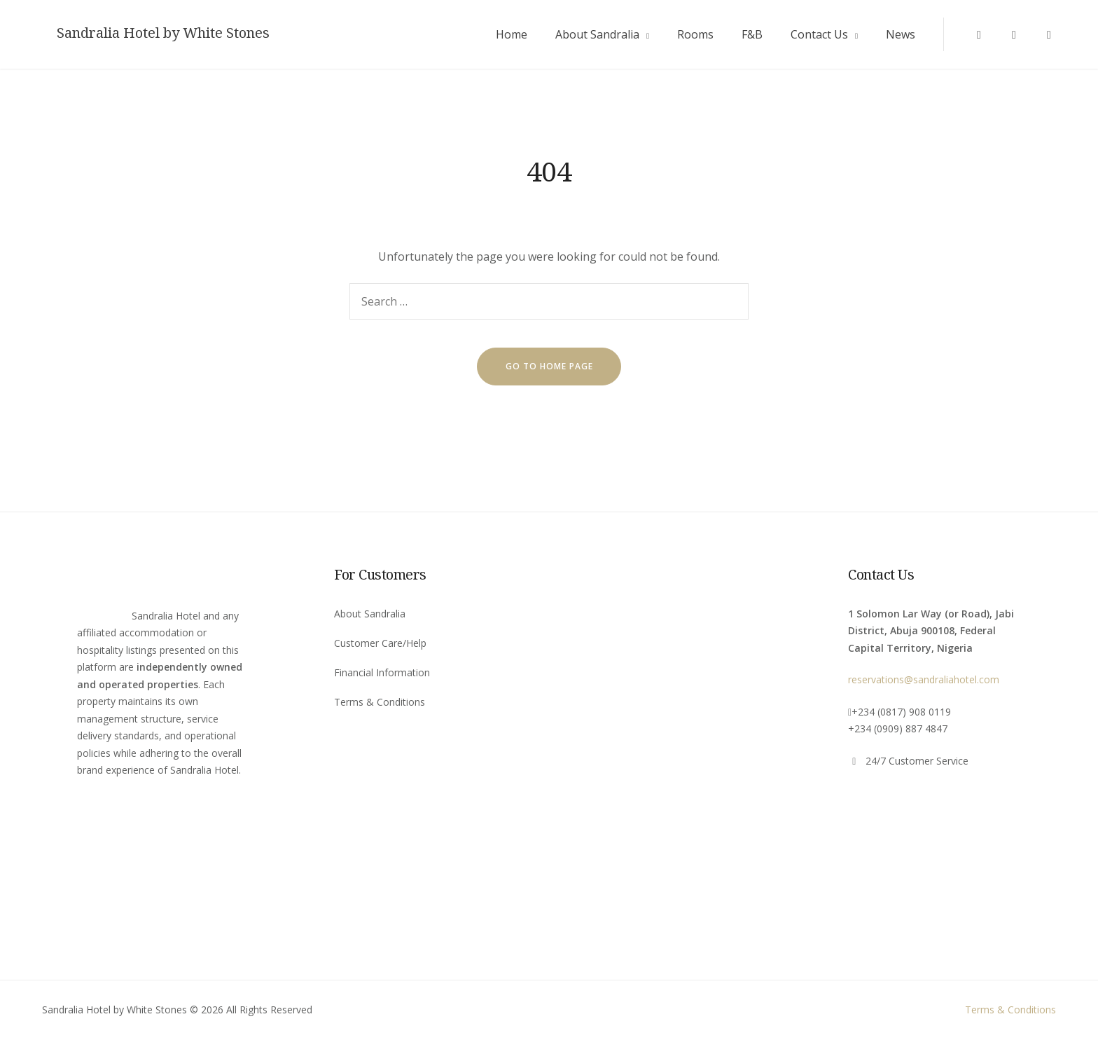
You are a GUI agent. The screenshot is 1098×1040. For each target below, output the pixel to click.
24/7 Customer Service (917, 760)
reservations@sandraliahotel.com (923, 679)
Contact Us (819, 34)
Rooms (695, 34)
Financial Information (382, 672)
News (900, 34)
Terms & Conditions (379, 702)
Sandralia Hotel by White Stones (163, 33)
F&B (752, 34)
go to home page (549, 366)
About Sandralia (597, 34)
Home (511, 34)
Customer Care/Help (380, 643)
